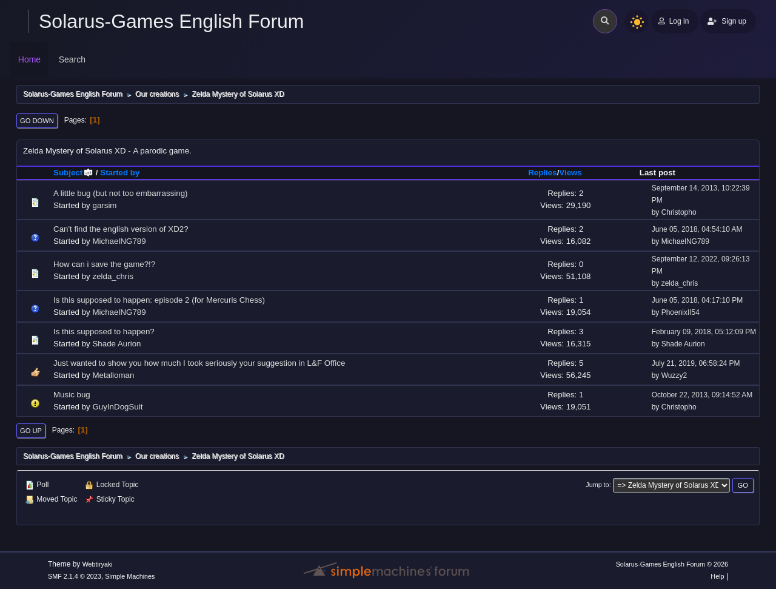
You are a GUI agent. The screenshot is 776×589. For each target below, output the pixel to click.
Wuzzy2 (674, 375)
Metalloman (113, 375)
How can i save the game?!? (104, 264)
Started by (119, 172)
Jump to (597, 484)
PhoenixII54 (680, 312)
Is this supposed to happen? (104, 331)
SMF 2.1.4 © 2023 (74, 576)
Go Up (31, 430)
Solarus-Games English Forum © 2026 (672, 564)
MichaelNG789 (119, 241)
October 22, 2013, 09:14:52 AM (702, 395)
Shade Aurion (116, 343)
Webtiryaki (97, 564)
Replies (542, 172)
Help (717, 576)
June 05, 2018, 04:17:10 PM (697, 300)
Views (570, 172)
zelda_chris (112, 276)
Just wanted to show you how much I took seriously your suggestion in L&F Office (199, 363)
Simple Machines (130, 576)
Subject (73, 172)
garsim (104, 205)
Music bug (71, 394)
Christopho (679, 212)
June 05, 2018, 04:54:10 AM (697, 229)
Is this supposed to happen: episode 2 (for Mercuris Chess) (159, 300)
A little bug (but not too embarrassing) (120, 193)
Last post (657, 172)
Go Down (37, 120)
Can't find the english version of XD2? (121, 229)
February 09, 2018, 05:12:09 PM (704, 332)
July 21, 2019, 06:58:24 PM (696, 363)
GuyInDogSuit (117, 406)
